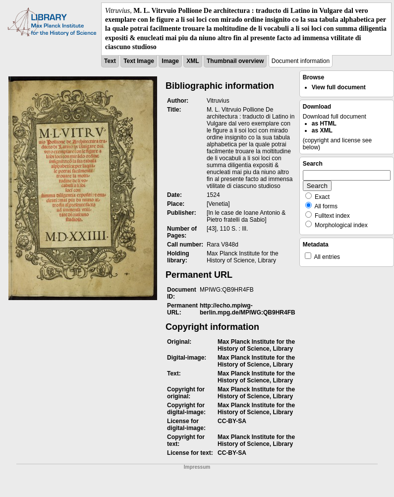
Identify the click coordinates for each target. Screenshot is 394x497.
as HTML (324, 123)
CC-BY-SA (232, 421)
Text (110, 61)
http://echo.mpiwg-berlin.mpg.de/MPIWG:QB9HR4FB (247, 309)
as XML (322, 130)
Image (170, 61)
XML (192, 61)
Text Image (138, 61)
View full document (339, 87)
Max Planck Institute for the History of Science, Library (256, 345)
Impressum (197, 467)
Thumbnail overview (235, 61)
